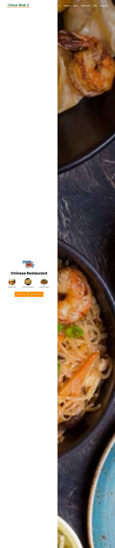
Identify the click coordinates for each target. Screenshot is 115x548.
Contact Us (104, 6)
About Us (67, 6)
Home (58, 6)
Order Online (85, 6)
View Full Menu (36, 294)
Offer (95, 6)
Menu (76, 6)
